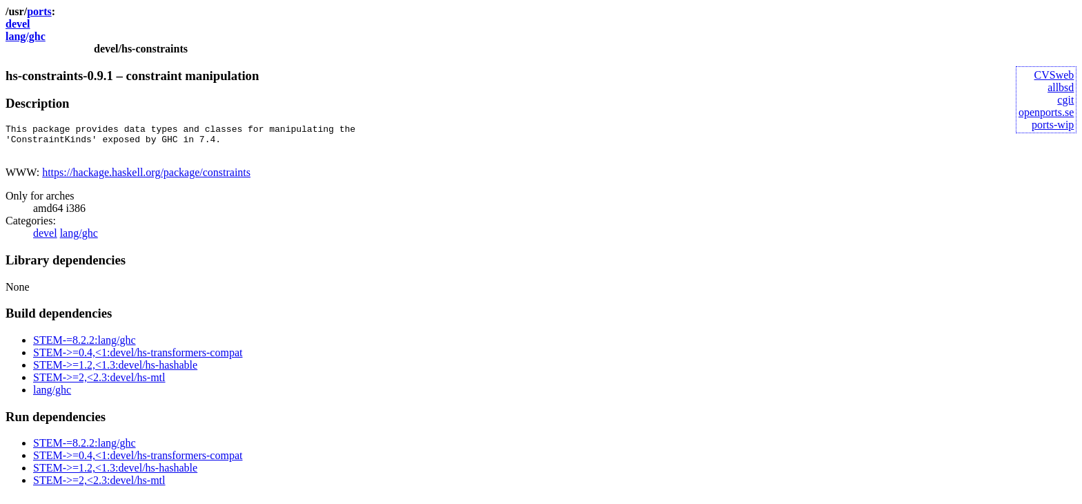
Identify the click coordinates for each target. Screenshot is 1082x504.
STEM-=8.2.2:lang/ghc (84, 346)
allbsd (1060, 87)
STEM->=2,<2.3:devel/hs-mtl (99, 383)
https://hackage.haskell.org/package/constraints (146, 178)
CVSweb (1054, 75)
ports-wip (1053, 124)
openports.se (1046, 112)
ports (39, 11)
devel (18, 24)
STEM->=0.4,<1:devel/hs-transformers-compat (137, 359)
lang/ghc (26, 36)
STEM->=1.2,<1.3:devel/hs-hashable (115, 371)
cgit (1065, 100)
